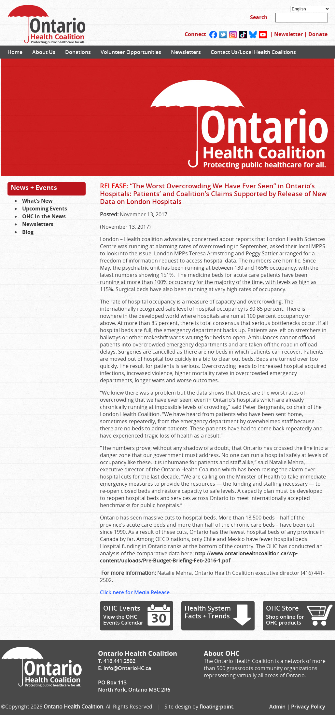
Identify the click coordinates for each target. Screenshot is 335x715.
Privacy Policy (308, 706)
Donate (318, 34)
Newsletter (288, 34)
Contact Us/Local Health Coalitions (253, 52)
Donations (78, 52)
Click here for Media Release (135, 592)
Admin (277, 706)
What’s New (37, 200)
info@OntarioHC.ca (127, 668)
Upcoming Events (44, 208)
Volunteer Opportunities (131, 52)
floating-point (216, 706)
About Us (43, 52)
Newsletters (186, 52)
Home (14, 52)
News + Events (34, 187)
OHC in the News (44, 216)
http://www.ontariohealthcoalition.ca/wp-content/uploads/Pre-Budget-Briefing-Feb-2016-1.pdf (199, 557)
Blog (28, 232)
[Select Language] (310, 9)
